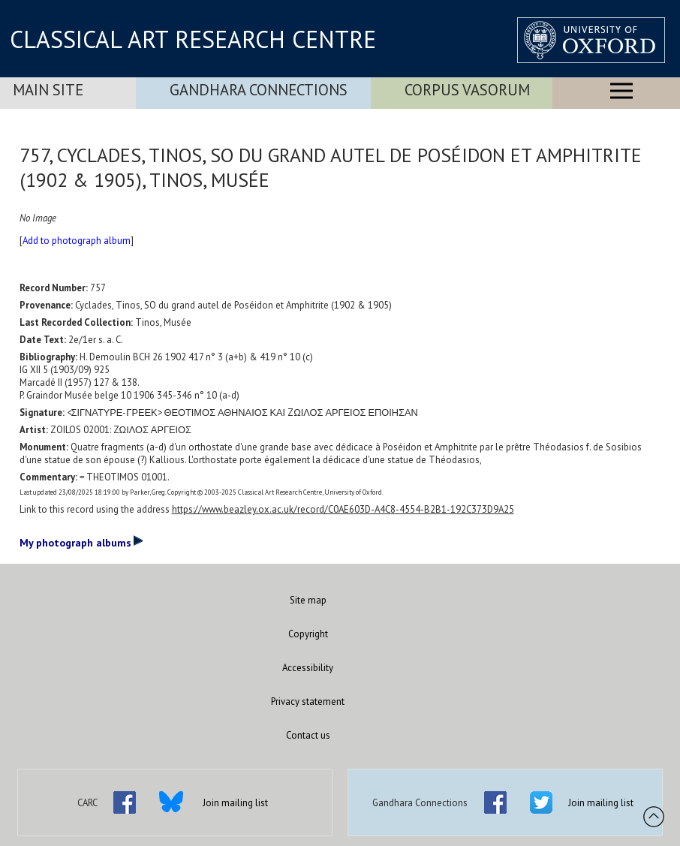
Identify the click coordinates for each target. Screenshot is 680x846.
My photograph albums (81, 541)
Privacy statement (308, 701)
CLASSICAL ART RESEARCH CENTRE (193, 39)
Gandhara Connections (259, 90)
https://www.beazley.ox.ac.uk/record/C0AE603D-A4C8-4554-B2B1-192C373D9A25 (343, 509)
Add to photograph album (77, 240)
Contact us (308, 735)
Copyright (308, 634)
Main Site (48, 90)
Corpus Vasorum (467, 90)
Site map (308, 600)
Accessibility (307, 667)
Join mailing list (235, 802)
